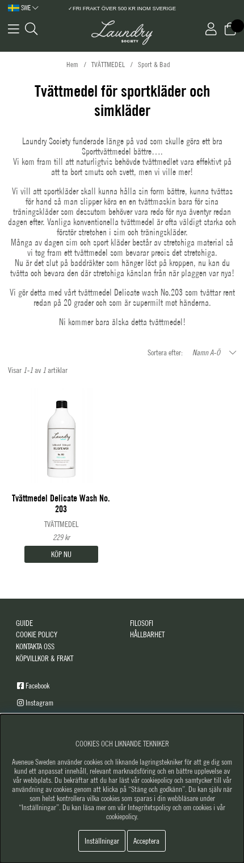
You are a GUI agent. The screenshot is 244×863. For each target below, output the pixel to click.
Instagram (39, 702)
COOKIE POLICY (36, 634)
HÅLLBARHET (147, 634)
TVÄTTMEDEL (108, 64)
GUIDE (24, 623)
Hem (72, 64)
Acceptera (146, 840)
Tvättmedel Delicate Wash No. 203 (61, 504)
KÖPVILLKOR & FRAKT (44, 658)
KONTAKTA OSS (35, 646)
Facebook (37, 685)
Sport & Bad (154, 64)
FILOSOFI (141, 623)
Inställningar (102, 840)
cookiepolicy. (122, 816)
